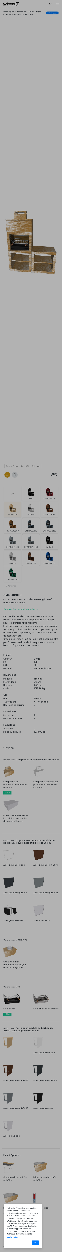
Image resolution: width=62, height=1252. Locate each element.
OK (35, 1242)
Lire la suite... (12, 1237)
